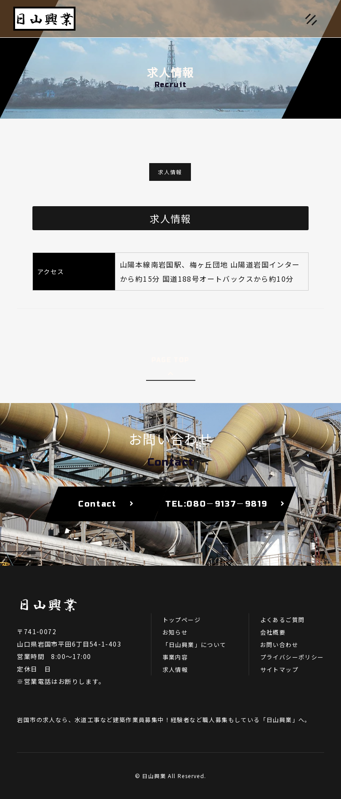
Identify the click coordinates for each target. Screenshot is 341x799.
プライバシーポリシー (292, 657)
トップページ (182, 619)
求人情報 (170, 172)
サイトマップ (279, 669)
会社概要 (273, 632)
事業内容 (175, 657)
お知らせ (175, 632)
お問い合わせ (279, 644)
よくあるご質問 (282, 619)
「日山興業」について (194, 644)
